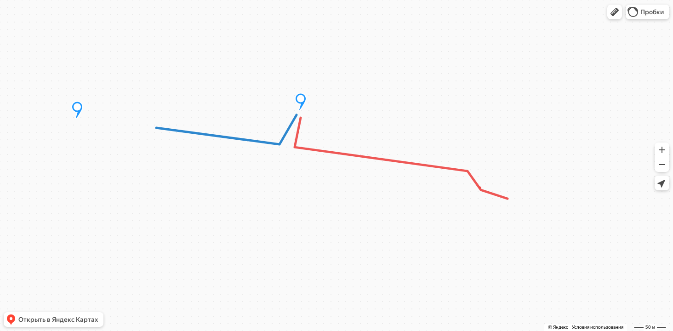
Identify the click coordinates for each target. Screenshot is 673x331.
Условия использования (597, 327)
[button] (614, 12)
